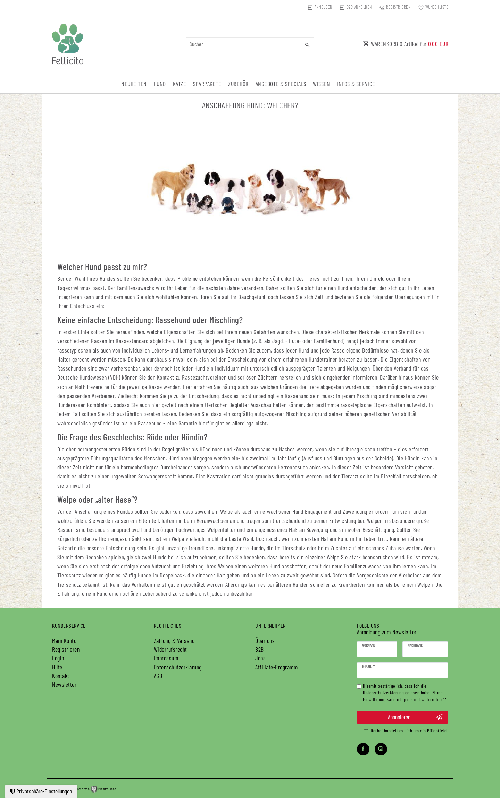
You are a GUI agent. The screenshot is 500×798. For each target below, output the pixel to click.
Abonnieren (415, 717)
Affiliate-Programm (276, 667)
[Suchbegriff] (250, 43)
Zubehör (238, 83)
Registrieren (66, 649)
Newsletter (64, 684)
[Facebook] (363, 749)
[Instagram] (381, 749)
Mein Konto (64, 640)
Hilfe (57, 667)
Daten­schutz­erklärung (178, 667)
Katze (179, 83)
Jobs (260, 658)
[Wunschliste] (431, 7)
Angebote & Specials (281, 83)
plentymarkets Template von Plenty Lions (81, 789)
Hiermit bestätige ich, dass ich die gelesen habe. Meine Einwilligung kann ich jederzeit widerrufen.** (405, 692)
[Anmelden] (319, 7)
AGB (158, 675)
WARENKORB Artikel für (405, 44)
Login (58, 658)
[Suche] (307, 45)
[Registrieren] (395, 7)
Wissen (321, 83)
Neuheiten (134, 83)
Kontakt (60, 675)
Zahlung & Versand (174, 640)
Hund (160, 83)
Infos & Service (356, 83)
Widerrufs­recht (170, 649)
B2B (259, 649)
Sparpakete (207, 83)
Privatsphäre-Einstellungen (41, 791)
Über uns (265, 640)
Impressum (166, 658)
